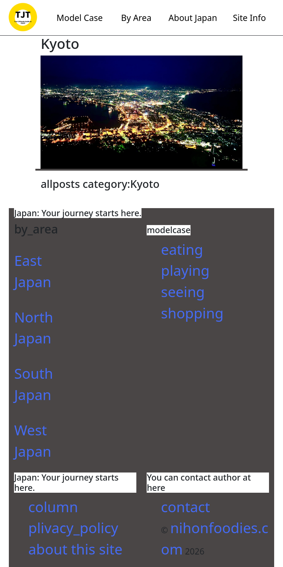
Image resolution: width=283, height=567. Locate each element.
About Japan (192, 18)
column (53, 506)
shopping (192, 312)
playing (185, 270)
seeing (183, 291)
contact (185, 506)
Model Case (79, 18)
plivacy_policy (73, 527)
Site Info (249, 18)
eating (182, 249)
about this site (75, 549)
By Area (136, 18)
